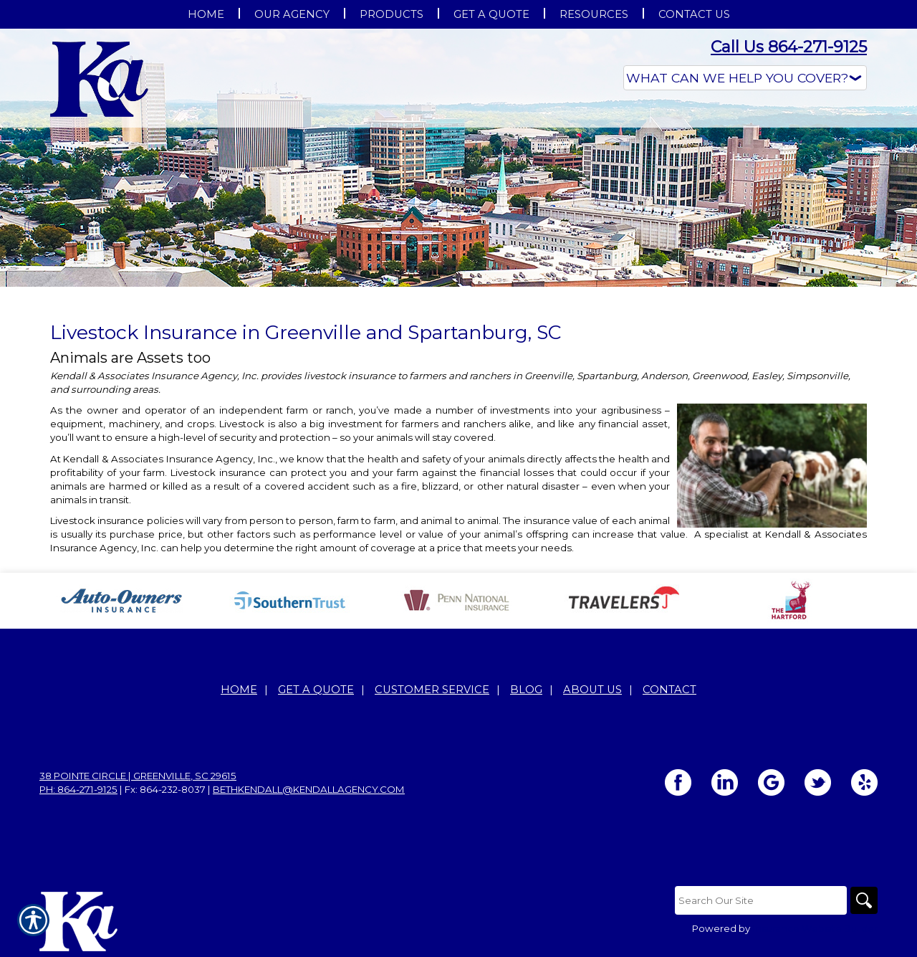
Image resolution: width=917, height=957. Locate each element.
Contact (669, 689)
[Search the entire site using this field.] (759, 900)
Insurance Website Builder (815, 928)
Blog (526, 689)
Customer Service (432, 689)
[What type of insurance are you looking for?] (745, 77)
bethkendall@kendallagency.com (309, 789)
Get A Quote (316, 689)
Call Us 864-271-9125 (789, 47)
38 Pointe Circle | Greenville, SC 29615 (137, 775)
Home (239, 689)
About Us (592, 689)
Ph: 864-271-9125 (78, 789)
